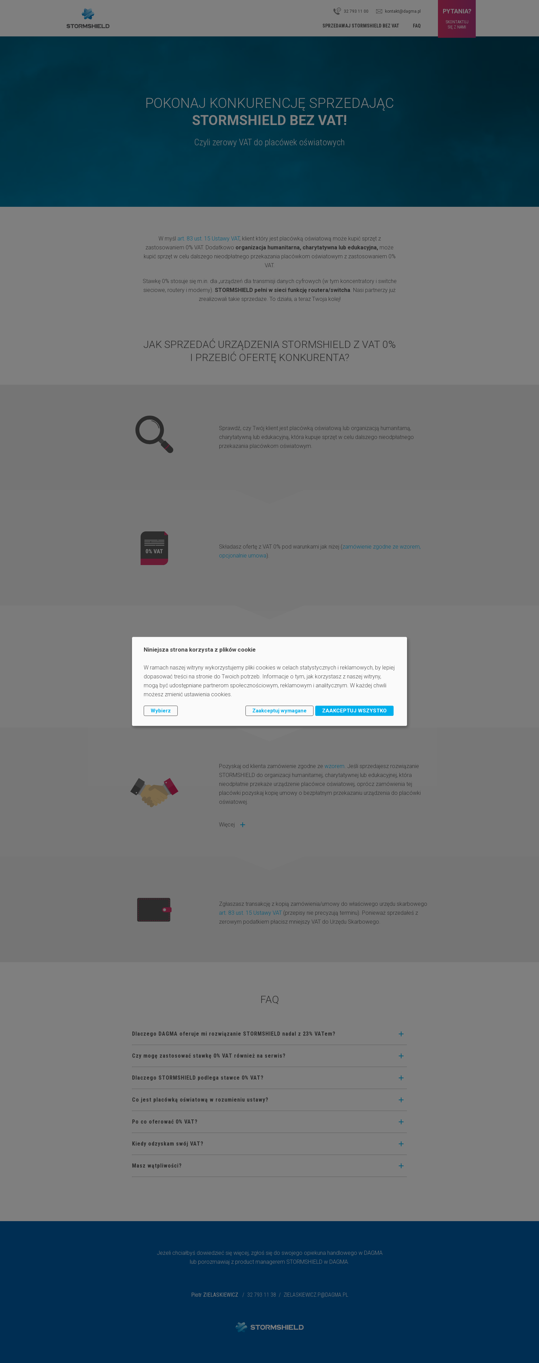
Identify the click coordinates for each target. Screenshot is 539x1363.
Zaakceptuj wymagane (279, 711)
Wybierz (161, 711)
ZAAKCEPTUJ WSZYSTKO (354, 711)
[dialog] (269, 681)
